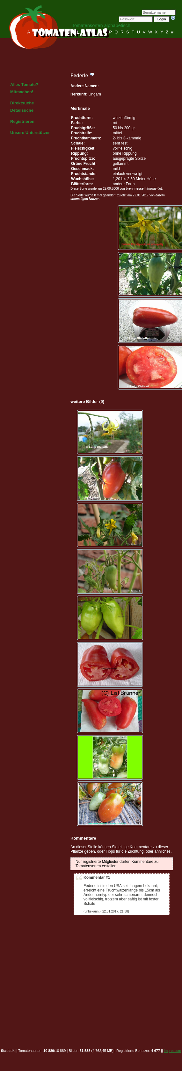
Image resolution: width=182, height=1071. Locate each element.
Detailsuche (21, 110)
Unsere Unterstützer (30, 132)
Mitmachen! (21, 91)
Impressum (172, 1051)
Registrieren (22, 121)
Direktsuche (22, 103)
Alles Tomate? (24, 84)
